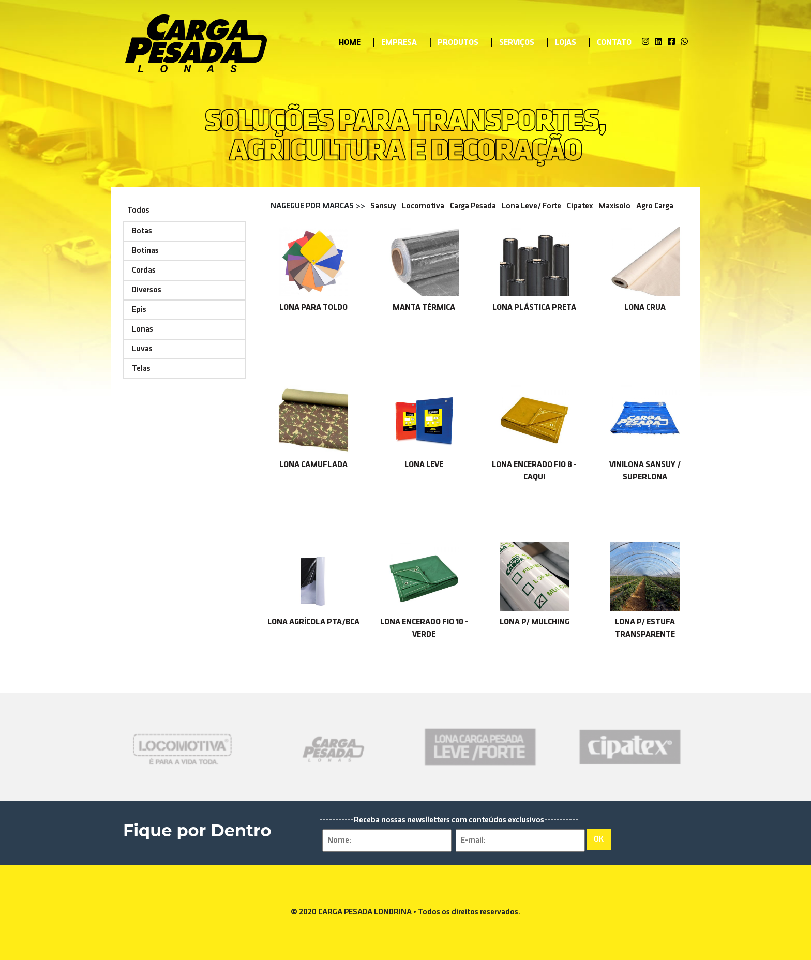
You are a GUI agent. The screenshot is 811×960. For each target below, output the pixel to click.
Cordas (144, 270)
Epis (139, 310)
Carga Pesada (473, 206)
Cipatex (580, 206)
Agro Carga (654, 206)
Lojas (565, 47)
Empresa (399, 47)
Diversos (146, 290)
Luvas (142, 349)
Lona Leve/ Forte (531, 206)
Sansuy (383, 206)
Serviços (516, 47)
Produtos (458, 47)
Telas (141, 369)
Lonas (142, 329)
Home (350, 47)
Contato (614, 47)
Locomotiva (423, 206)
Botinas (145, 251)
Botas (142, 231)
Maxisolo (614, 206)
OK (599, 839)
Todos (138, 210)
